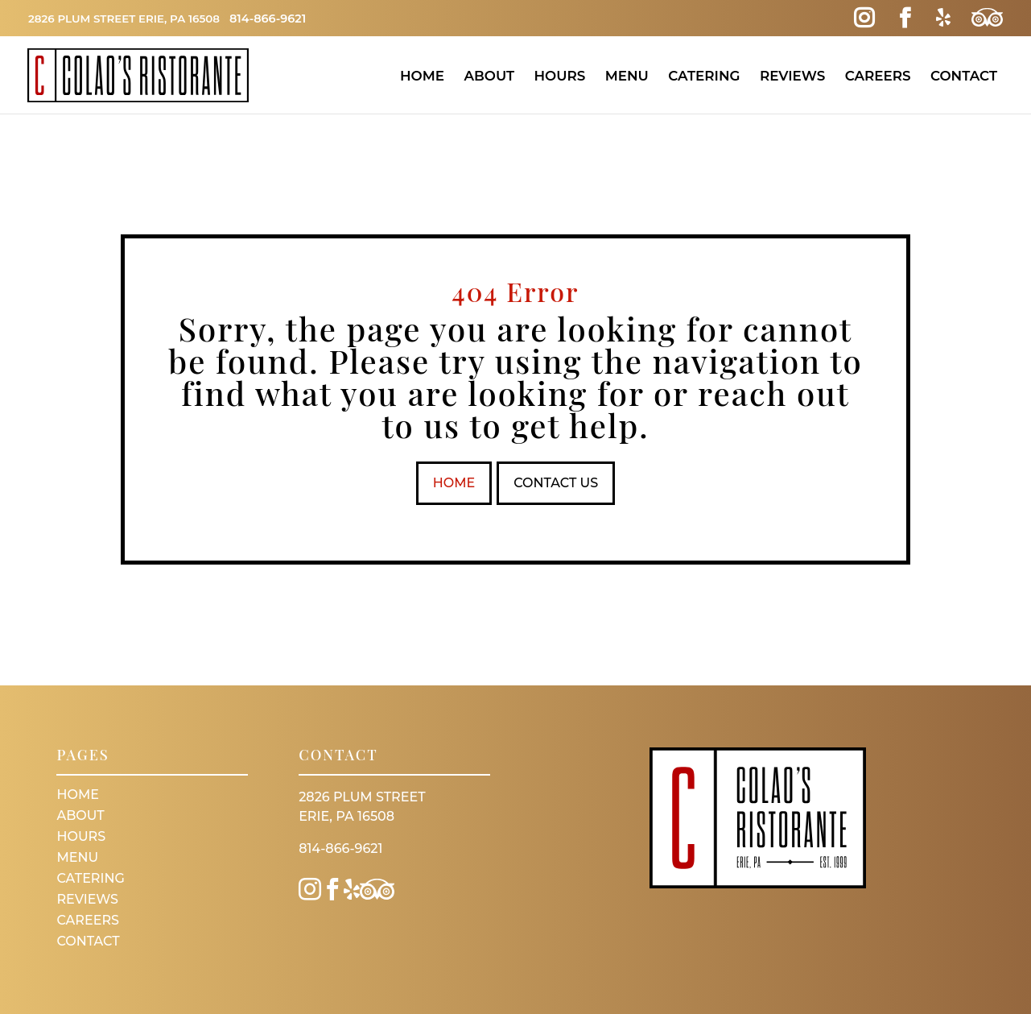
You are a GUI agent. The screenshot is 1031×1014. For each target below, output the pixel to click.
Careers (878, 76)
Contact (963, 76)
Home (422, 76)
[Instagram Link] (864, 18)
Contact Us (557, 482)
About (489, 76)
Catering (704, 76)
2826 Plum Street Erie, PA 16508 (131, 18)
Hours (559, 76)
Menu (627, 76)
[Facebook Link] (904, 18)
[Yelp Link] (941, 18)
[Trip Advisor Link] (986, 18)
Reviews (792, 76)
